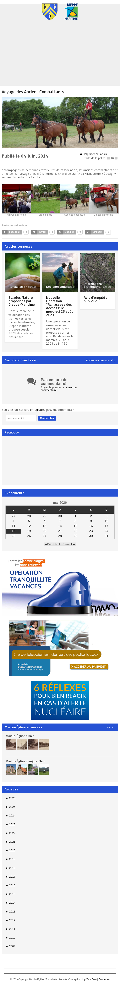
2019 (10, 859)
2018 (10, 867)
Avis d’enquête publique (95, 299)
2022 (10, 833)
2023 (10, 824)
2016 (10, 885)
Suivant (67, 544)
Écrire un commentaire (100, 360)
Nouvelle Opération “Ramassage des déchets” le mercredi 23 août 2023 (59, 306)
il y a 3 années (64, 287)
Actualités (15, 286)
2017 (10, 876)
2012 (10, 920)
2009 (10, 946)
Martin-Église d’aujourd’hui (25, 761)
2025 (10, 806)
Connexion (104, 979)
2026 (10, 798)
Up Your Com (89, 979)
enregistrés (38, 410)
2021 (10, 841)
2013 (10, 911)
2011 (10, 928)
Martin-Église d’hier (20, 736)
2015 (10, 894)
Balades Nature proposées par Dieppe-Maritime (21, 301)
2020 (10, 850)
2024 (10, 815)
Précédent (53, 544)
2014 (10, 902)
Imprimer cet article (94, 154)
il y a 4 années (26, 287)
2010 (10, 937)
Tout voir (111, 727)
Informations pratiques (93, 285)
